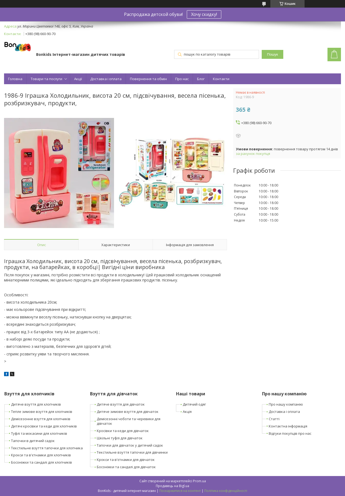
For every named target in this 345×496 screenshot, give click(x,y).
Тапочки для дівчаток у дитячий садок (130, 445)
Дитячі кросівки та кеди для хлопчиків (44, 426)
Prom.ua (199, 481)
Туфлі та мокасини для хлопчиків (39, 433)
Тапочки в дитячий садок (33, 440)
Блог (201, 78)
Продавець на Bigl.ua (172, 486)
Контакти (221, 78)
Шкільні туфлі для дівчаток (120, 438)
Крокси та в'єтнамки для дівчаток (126, 459)
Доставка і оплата (106, 78)
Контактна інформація (288, 426)
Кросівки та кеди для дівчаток (123, 430)
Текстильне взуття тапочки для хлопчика (47, 448)
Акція (187, 411)
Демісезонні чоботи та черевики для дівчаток (128, 421)
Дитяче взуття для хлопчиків (36, 404)
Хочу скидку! (204, 14)
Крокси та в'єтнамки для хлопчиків (41, 455)
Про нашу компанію (286, 404)
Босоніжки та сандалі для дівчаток (126, 466)
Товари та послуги (46, 78)
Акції (78, 78)
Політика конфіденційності (225, 490)
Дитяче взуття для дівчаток (121, 404)
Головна (15, 78)
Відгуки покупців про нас (290, 433)
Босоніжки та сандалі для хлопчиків (41, 462)
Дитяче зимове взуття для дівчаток (127, 411)
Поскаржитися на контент (180, 490)
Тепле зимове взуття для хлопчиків (41, 411)
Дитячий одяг (194, 404)
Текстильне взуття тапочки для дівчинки (132, 452)
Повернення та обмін (148, 78)
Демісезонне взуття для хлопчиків (40, 418)
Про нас (182, 78)
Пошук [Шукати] (272, 54)
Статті (274, 418)
